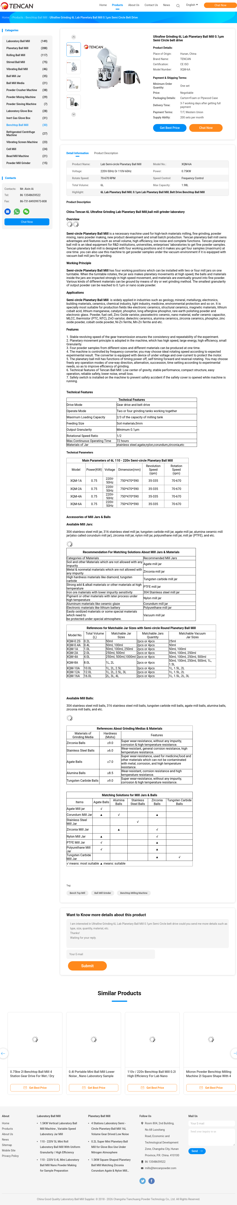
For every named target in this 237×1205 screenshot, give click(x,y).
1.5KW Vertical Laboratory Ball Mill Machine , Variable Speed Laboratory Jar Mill (58, 1129)
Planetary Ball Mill (26, 48)
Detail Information (77, 153)
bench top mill (77, 893)
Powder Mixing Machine (26, 97)
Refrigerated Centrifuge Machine (26, 133)
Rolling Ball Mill (26, 55)
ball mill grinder (102, 893)
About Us (7, 1134)
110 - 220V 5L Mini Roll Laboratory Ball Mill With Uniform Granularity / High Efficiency (60, 1147)
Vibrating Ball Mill (26, 69)
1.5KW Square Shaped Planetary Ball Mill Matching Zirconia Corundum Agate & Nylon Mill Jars (111, 1165)
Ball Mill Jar (26, 76)
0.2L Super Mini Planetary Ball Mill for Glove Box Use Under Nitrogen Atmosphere (109, 1147)
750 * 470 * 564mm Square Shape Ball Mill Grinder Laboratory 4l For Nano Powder (205, 1076)
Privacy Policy (10, 1155)
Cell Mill (26, 149)
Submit (87, 966)
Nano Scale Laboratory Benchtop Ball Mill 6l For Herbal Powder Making (145, 1076)
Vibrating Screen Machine (26, 142)
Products (7, 1128)
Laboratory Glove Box (26, 111)
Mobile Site (9, 1150)
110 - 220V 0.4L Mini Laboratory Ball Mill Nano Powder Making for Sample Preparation (59, 1165)
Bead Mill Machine (26, 156)
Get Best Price (170, 128)
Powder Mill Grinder (26, 163)
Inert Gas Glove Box (26, 118)
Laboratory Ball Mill (26, 41)
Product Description (106, 153)
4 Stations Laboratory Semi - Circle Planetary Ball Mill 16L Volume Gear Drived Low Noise (110, 1129)
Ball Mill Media (26, 83)
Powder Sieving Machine (26, 104)
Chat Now (221, 5)
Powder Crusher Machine (26, 90)
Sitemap (7, 1145)
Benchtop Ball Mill (26, 125)
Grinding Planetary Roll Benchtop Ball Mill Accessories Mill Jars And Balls (29, 1076)
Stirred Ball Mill (26, 62)
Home (5, 1123)
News (5, 1139)
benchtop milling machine (133, 893)
